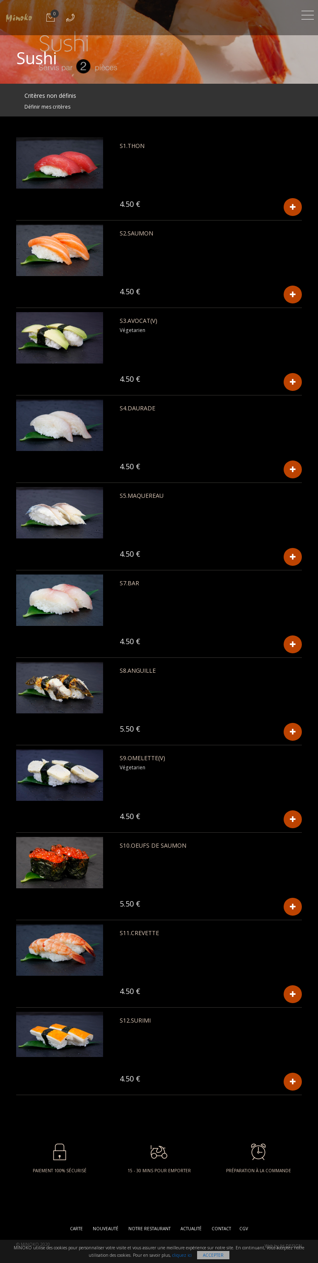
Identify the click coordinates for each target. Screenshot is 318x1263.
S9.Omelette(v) (142, 758)
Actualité (191, 1228)
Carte (76, 1228)
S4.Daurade (137, 408)
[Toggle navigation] (307, 13)
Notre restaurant (149, 1228)
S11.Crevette (139, 933)
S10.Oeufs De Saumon (153, 845)
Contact (221, 1228)
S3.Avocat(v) (138, 321)
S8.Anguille (138, 670)
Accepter (213, 1255)
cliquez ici (182, 1255)
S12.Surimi (135, 1020)
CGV (243, 1228)
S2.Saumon (136, 233)
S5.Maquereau (142, 495)
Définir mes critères (47, 106)
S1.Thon (132, 146)
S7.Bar (129, 583)
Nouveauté (105, 1228)
